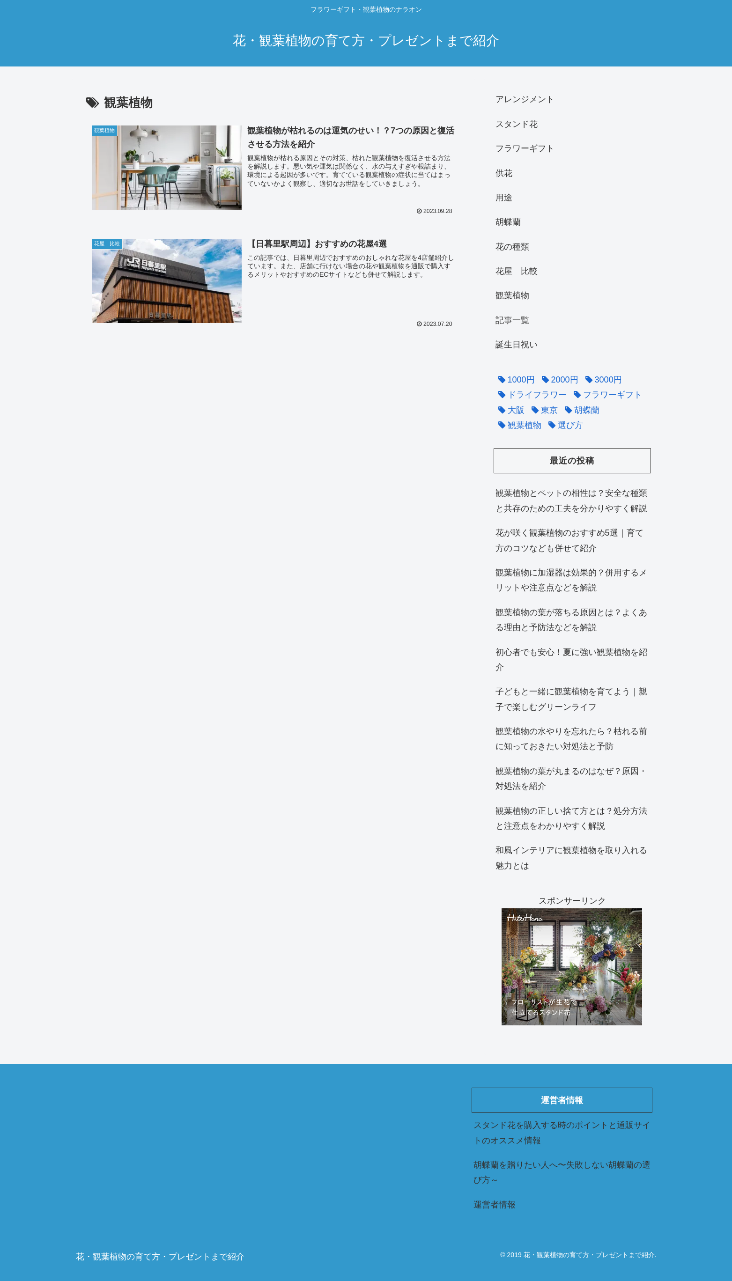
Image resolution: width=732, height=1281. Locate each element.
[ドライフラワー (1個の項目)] (530, 394)
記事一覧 (512, 320)
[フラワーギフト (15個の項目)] (605, 394)
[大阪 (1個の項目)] (509, 410)
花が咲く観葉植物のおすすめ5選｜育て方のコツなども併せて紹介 (569, 540)
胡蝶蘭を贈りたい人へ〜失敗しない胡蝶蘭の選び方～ (562, 1172)
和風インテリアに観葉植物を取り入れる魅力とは (571, 858)
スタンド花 (516, 124)
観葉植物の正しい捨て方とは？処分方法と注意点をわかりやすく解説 (571, 818)
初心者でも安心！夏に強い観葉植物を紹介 (571, 660)
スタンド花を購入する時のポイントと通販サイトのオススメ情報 (562, 1132)
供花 (503, 173)
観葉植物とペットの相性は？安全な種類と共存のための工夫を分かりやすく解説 (571, 500)
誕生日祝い (516, 344)
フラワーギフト (525, 148)
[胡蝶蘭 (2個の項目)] (579, 410)
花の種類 (512, 246)
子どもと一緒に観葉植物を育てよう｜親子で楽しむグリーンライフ (571, 699)
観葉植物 (512, 295)
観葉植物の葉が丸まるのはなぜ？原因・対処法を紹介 (571, 778)
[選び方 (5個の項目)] (563, 425)
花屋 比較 (516, 271)
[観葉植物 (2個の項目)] (517, 425)
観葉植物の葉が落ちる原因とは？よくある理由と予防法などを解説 (571, 620)
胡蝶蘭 (508, 222)
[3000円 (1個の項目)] (601, 379)
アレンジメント (525, 99)
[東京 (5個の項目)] (542, 410)
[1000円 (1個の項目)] (514, 379)
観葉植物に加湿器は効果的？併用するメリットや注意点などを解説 (571, 580)
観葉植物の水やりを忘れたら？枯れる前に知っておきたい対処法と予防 (571, 739)
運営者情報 (494, 1204)
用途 (503, 197)
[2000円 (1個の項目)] (557, 379)
